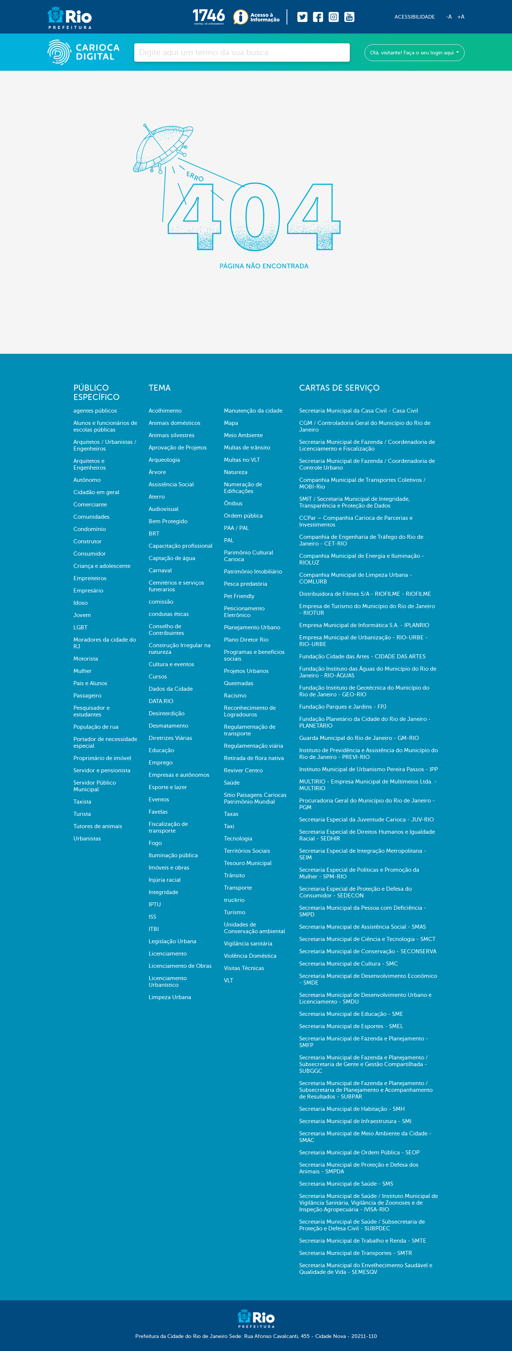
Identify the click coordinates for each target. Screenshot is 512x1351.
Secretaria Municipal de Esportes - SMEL (351, 1026)
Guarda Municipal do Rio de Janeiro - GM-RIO (359, 738)
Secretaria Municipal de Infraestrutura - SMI (355, 1121)
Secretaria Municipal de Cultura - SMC (348, 964)
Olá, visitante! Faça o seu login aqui (412, 52)
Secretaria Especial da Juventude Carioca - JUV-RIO (366, 820)
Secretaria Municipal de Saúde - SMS (346, 1184)
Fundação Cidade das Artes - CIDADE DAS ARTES (362, 656)
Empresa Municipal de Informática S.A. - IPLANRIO (364, 625)
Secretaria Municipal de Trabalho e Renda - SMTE (362, 1241)
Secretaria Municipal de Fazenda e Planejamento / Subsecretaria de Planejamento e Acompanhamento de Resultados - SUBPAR (366, 1090)
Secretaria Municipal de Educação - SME (351, 1014)
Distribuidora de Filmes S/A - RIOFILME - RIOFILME (365, 594)
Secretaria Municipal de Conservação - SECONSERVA (367, 951)
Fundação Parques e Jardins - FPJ (342, 707)
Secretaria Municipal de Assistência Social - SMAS (362, 927)
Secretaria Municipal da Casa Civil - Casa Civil (358, 411)
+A (460, 17)
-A (449, 17)
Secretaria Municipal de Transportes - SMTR (355, 1253)
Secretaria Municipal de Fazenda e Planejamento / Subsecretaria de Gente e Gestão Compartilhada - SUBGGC (363, 1064)
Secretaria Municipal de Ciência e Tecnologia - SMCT (367, 939)
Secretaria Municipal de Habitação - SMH (352, 1109)
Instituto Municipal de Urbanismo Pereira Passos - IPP (368, 769)
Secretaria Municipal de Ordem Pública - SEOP (359, 1152)
